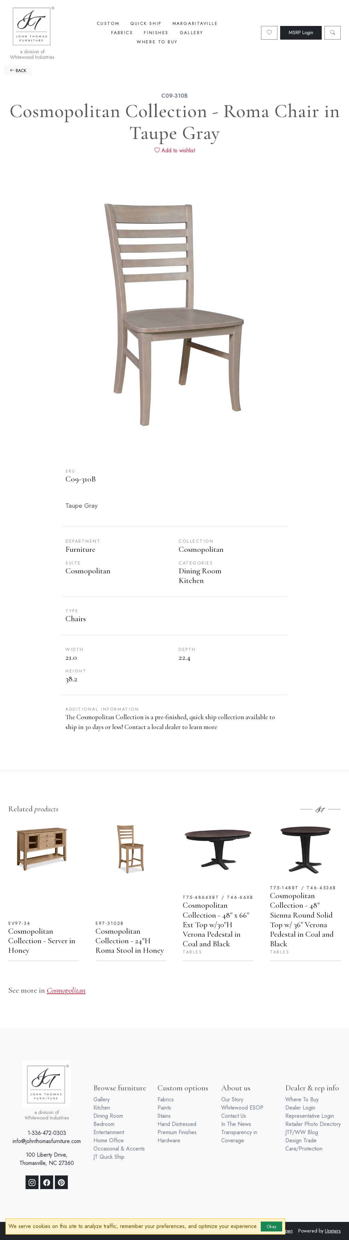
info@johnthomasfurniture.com (47, 1141)
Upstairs (333, 1230)
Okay (271, 1226)
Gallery (191, 32)
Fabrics (122, 32)
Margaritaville (195, 23)
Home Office (108, 1140)
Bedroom (104, 1124)
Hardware (168, 1140)
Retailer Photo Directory (313, 1124)
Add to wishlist (174, 150)
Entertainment (108, 1132)
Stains (164, 1116)
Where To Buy (157, 42)
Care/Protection (303, 1149)
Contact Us (233, 1116)
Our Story (232, 1099)
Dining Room (108, 1116)
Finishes (156, 32)
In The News (236, 1124)
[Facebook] (46, 1182)
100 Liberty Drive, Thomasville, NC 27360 (46, 1159)
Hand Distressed (176, 1124)
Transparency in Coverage (239, 1136)
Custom (108, 23)
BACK (18, 70)
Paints (164, 1108)
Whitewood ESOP (242, 1108)
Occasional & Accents (119, 1149)
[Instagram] (32, 1182)
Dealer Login (300, 1108)
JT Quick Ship (108, 1157)
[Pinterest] (61, 1182)
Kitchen (101, 1108)
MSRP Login (301, 32)
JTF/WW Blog (301, 1132)
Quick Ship (146, 23)
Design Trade (301, 1140)
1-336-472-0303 (47, 1133)
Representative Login (309, 1116)
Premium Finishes (177, 1132)
